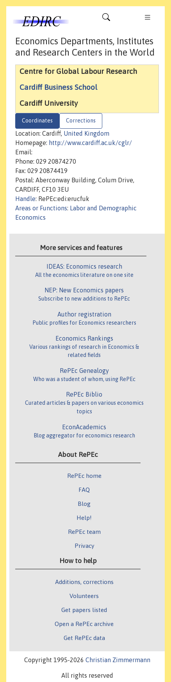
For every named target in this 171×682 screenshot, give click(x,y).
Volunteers (84, 595)
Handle (25, 198)
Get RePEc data (84, 637)
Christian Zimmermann (118, 659)
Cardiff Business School (58, 87)
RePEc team (84, 531)
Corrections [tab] (81, 120)
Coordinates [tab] (37, 120)
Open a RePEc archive (84, 623)
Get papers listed (84, 609)
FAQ (84, 489)
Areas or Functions (41, 208)
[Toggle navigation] (106, 19)
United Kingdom (86, 133)
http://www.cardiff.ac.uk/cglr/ (90, 142)
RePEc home (84, 475)
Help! (84, 517)
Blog (84, 503)
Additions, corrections (84, 581)
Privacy (84, 545)
